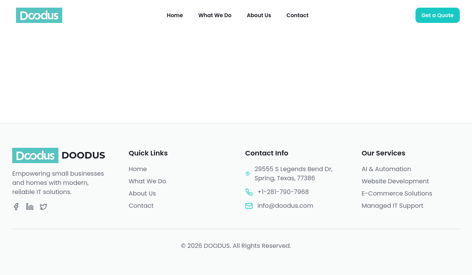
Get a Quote (438, 15)
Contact (297, 15)
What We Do (214, 15)
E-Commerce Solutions (397, 193)
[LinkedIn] (30, 206)
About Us (259, 15)
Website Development (395, 181)
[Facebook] (16, 206)
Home (175, 15)
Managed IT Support (393, 205)
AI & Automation (386, 169)
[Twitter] (43, 206)
